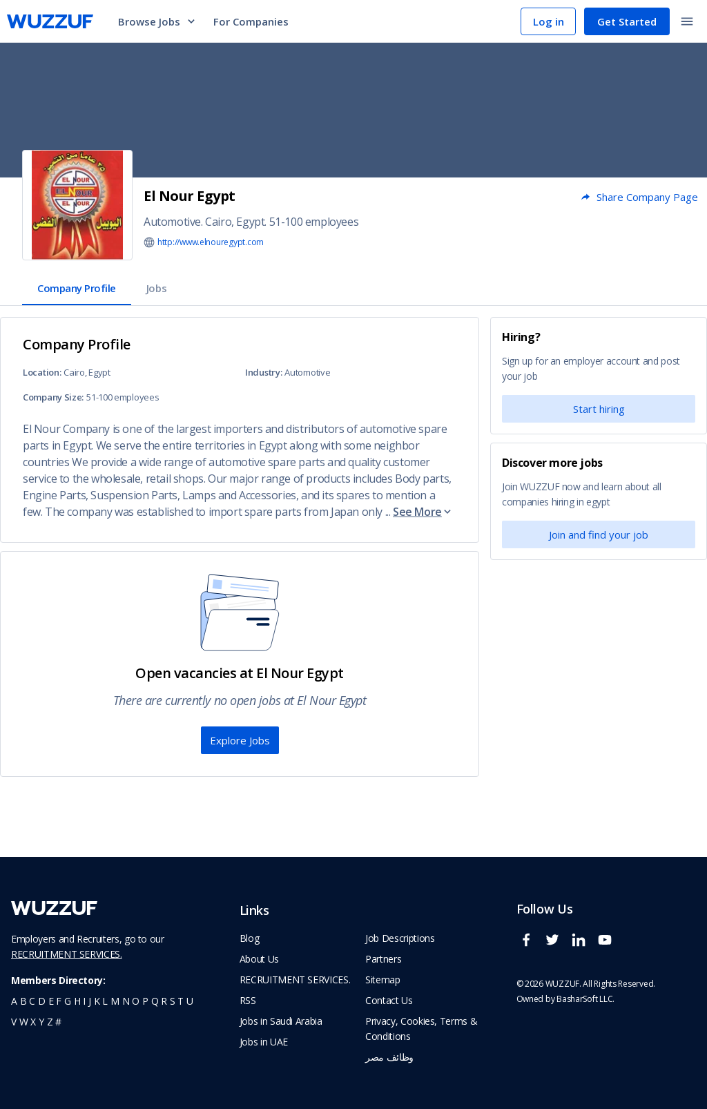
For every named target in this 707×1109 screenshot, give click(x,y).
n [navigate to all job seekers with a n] (126, 1000)
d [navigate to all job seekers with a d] (42, 1000)
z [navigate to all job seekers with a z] (50, 1021)
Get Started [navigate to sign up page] (627, 21)
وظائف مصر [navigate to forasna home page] (389, 1056)
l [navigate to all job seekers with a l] (105, 1000)
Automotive (172, 221)
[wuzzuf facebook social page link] (529, 945)
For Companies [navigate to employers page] (251, 21)
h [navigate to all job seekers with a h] (77, 1000)
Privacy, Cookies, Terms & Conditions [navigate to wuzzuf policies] (421, 1028)
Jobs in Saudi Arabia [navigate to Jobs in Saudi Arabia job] (281, 1021)
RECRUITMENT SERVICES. (66, 954)
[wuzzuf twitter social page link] (556, 945)
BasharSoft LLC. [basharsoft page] (585, 999)
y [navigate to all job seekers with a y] (41, 1021)
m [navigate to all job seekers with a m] (114, 1000)
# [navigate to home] (58, 1021)
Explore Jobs (240, 740)
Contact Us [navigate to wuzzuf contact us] (389, 1000)
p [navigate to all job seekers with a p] (145, 1000)
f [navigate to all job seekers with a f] (58, 1000)
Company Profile (76, 288)
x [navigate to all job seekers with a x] (33, 1021)
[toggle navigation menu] (687, 21)
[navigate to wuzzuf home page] (50, 21)
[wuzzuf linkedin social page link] (582, 945)
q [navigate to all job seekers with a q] (155, 1000)
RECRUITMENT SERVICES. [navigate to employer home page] (295, 979)
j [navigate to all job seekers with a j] (89, 1000)
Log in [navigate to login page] (548, 21)
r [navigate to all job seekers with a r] (164, 1000)
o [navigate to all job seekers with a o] (135, 1000)
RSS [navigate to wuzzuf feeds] (248, 1000)
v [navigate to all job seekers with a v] (14, 1021)
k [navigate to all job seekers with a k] (97, 1000)
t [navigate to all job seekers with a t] (180, 1000)
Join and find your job (598, 534)
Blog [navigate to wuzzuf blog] (250, 938)
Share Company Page (639, 197)
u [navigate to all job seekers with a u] (189, 1000)
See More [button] (423, 511)
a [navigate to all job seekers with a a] (14, 1000)
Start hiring (599, 409)
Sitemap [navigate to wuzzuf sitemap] (382, 979)
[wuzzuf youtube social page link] (608, 945)
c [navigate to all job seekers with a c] (32, 1000)
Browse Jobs (157, 21)
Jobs (156, 288)
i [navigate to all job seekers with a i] (84, 1000)
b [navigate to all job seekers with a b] (23, 1000)
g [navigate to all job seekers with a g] (67, 1000)
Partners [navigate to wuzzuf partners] (383, 958)
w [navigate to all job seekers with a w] (23, 1021)
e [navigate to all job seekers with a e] (51, 1000)
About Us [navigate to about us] (259, 958)
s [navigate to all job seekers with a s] (172, 1000)
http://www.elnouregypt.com (210, 242)
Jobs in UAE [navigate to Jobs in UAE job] (264, 1041)
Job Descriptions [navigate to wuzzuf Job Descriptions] (399, 938)
